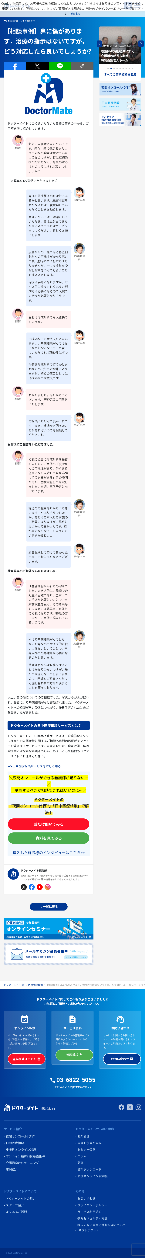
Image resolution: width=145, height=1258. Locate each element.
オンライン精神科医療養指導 (25, 1156)
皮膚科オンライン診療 (21, 1149)
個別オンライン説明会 (92, 1176)
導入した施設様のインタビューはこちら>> (49, 852)
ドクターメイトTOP (14, 985)
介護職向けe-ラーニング (22, 1162)
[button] (141, 44)
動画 (80, 1162)
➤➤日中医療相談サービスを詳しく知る (34, 766)
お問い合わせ (122, 1059)
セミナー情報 (86, 1149)
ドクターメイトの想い (21, 1198)
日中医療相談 (15, 1143)
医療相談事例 (35, 985)
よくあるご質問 (16, 1211)
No (78, 13)
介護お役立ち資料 (89, 1143)
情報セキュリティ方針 (92, 1218)
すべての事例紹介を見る (120, 74)
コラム (81, 1156)
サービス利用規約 (89, 1211)
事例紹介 (12, 1169)
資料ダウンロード (89, 1169)
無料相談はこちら (26, 1059)
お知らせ (83, 1136)
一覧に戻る (48, 906)
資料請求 (74, 1054)
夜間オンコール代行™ (20, 1136)
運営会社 (48, 1108)
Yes (73, 13)
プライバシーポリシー (92, 1205)
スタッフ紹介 (15, 1205)
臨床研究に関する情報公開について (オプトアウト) (101, 1227)
